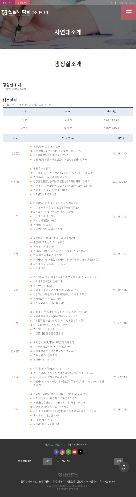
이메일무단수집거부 (77, 444)
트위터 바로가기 (80, 452)
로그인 (113, 2)
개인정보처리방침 (53, 444)
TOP (124, 468)
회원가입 (123, 2)
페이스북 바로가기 (56, 452)
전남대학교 (7, 2)
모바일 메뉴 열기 (128, 12)
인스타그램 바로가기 (62, 452)
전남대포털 (22, 2)
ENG (132, 2)
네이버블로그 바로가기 (68, 452)
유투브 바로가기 (74, 452)
